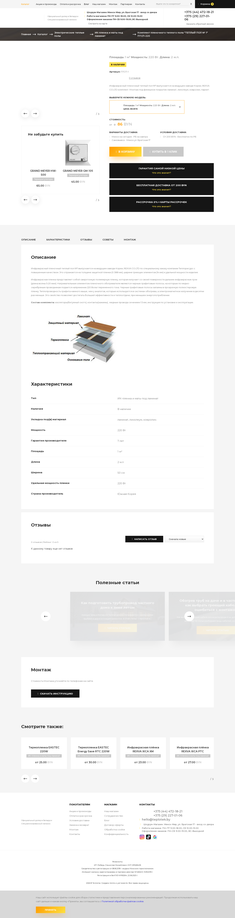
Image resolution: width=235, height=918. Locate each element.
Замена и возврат (79, 825)
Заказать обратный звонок (200, 24)
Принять (50, 910)
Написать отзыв (144, 539)
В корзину (125, 151)
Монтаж (113, 4)
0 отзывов (134, 78)
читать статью (117, 628)
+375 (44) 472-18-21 (199, 12)
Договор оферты (114, 825)
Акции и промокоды (46, 4)
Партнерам (126, 4)
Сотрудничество (113, 815)
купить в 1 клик (163, 151)
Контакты (140, 4)
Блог (107, 820)
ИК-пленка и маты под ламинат (109, 34)
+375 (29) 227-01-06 (197, 18)
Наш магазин (99, 4)
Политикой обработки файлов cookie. (123, 901)
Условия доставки (79, 820)
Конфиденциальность (116, 834)
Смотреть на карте (97, 23)
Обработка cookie (114, 829)
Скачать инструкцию (55, 693)
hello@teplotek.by (156, 819)
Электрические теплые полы (69, 34)
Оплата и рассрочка (70, 4)
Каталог (25, 4)
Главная (26, 34)
